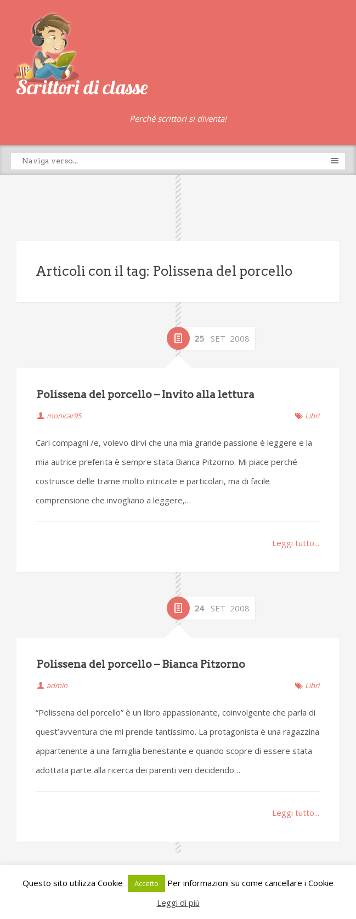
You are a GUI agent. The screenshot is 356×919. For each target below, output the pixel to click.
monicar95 (64, 416)
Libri (312, 416)
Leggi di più (178, 902)
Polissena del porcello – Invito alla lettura (146, 394)
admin (57, 685)
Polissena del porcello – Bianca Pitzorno (141, 664)
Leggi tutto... (295, 542)
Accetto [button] (146, 883)
